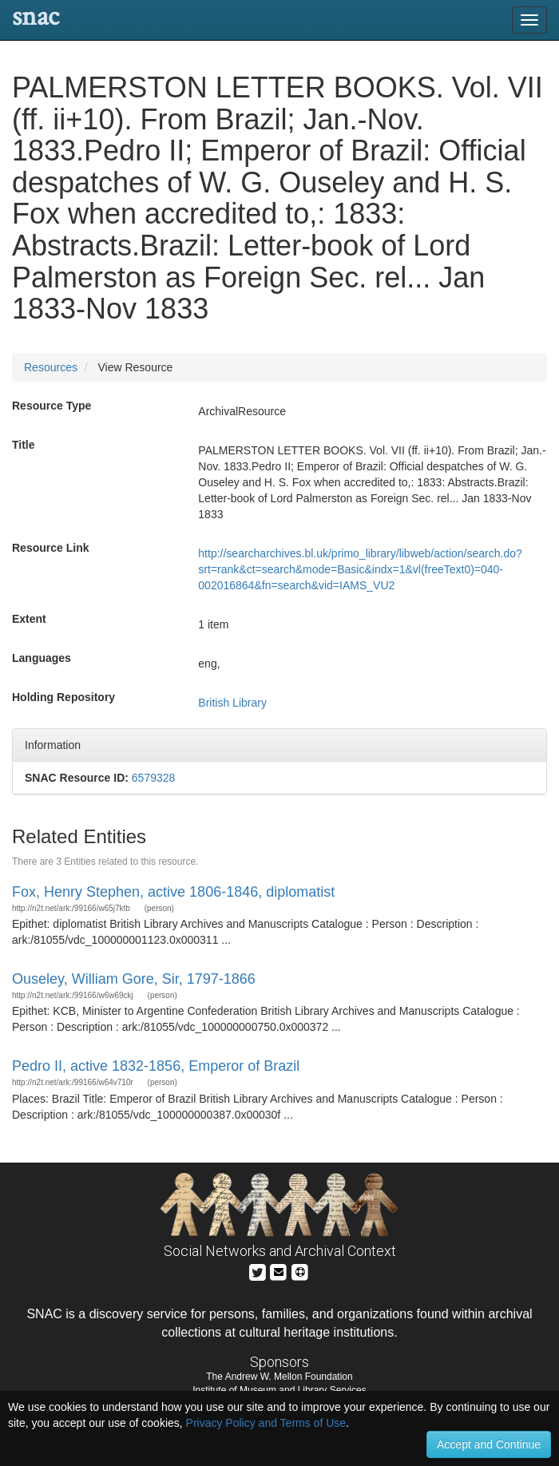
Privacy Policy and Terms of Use (266, 1422)
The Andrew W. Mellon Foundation (279, 1376)
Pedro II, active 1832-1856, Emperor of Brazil (155, 1066)
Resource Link (50, 547)
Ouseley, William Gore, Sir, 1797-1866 (134, 979)
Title (23, 444)
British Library (232, 702)
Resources (50, 367)
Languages (41, 658)
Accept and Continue (489, 1444)
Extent (29, 618)
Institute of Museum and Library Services (279, 1390)
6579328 (154, 777)
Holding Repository (63, 697)
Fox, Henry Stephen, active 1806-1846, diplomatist (173, 892)
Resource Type (51, 405)
